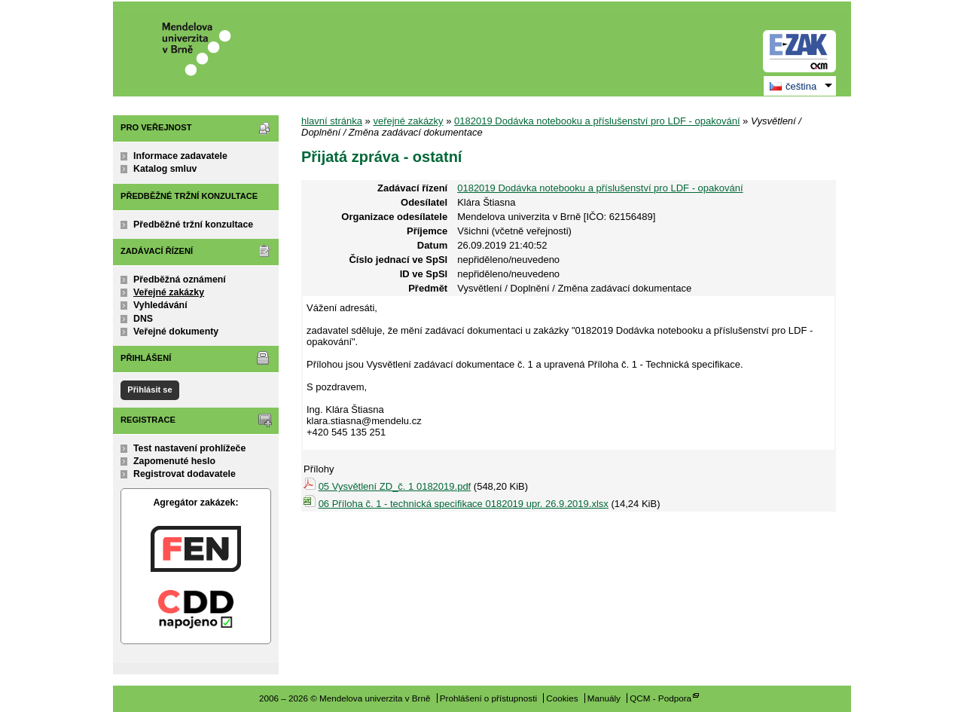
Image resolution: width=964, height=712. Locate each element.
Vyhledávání (160, 305)
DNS (143, 318)
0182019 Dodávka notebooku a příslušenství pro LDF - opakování (597, 121)
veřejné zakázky (408, 121)
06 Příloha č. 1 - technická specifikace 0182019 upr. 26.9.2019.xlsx (464, 503)
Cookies (562, 698)
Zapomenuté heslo (174, 461)
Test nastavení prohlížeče (189, 448)
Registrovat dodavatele (184, 474)
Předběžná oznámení (179, 279)
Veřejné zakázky (168, 292)
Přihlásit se (149, 389)
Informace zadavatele (180, 156)
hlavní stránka (331, 121)
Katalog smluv (165, 168)
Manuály (604, 698)
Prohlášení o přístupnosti (488, 698)
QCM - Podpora (660, 698)
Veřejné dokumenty (175, 331)
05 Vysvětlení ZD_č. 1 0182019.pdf (395, 486)
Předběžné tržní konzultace (193, 224)
